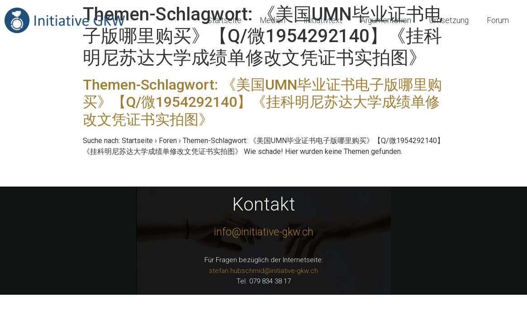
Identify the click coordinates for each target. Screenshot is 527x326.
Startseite (224, 20)
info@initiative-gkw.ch (263, 232)
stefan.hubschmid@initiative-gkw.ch (263, 271)
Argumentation (386, 20)
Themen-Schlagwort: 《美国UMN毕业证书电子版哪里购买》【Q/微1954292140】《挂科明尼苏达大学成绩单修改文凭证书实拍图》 (262, 102)
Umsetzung (449, 20)
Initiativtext (323, 20)
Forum (498, 20)
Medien (272, 20)
